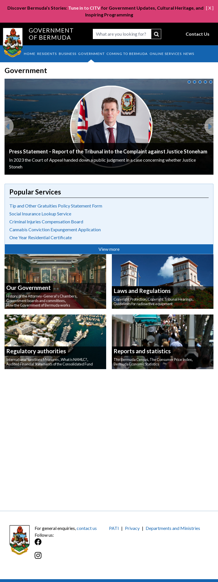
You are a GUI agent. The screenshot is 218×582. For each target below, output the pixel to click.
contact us (87, 528)
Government (91, 54)
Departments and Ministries (173, 528)
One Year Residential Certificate (40, 237)
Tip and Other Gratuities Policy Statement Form (55, 205)
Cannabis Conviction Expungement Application (55, 229)
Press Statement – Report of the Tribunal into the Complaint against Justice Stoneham (108, 151)
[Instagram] (72, 558)
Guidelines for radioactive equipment (143, 303)
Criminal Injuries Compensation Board (46, 221)
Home (29, 54)
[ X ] (209, 7)
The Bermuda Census (131, 359)
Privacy (132, 528)
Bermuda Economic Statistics (136, 364)
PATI (114, 528)
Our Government (28, 287)
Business (67, 54)
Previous (9, 123)
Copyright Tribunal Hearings (170, 299)
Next (208, 123)
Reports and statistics (142, 350)
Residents (47, 54)
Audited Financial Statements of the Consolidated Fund (49, 364)
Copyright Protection (130, 299)
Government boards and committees (35, 300)
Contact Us (197, 34)
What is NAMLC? (74, 359)
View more (109, 249)
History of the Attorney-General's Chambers (41, 296)
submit (156, 34)
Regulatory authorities (36, 350)
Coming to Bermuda (127, 54)
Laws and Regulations (142, 290)
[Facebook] (72, 544)
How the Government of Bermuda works (38, 305)
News (188, 54)
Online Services (166, 54)
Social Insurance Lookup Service (40, 213)
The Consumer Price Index (171, 359)
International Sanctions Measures (32, 359)
